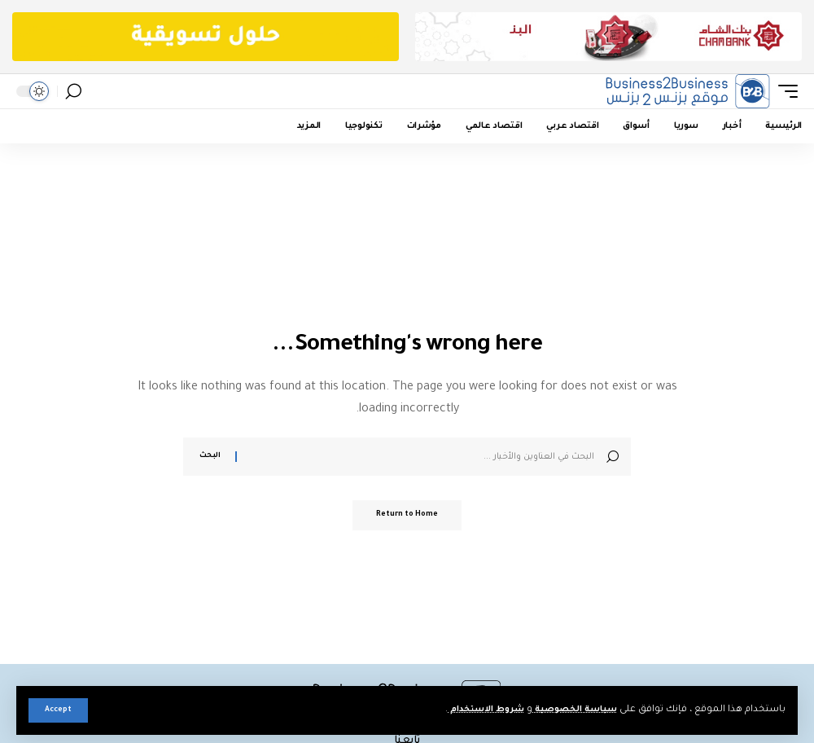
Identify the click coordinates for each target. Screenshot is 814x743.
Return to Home (407, 516)
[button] (58, 710)
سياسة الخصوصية (570, 710)
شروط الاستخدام (471, 710)
